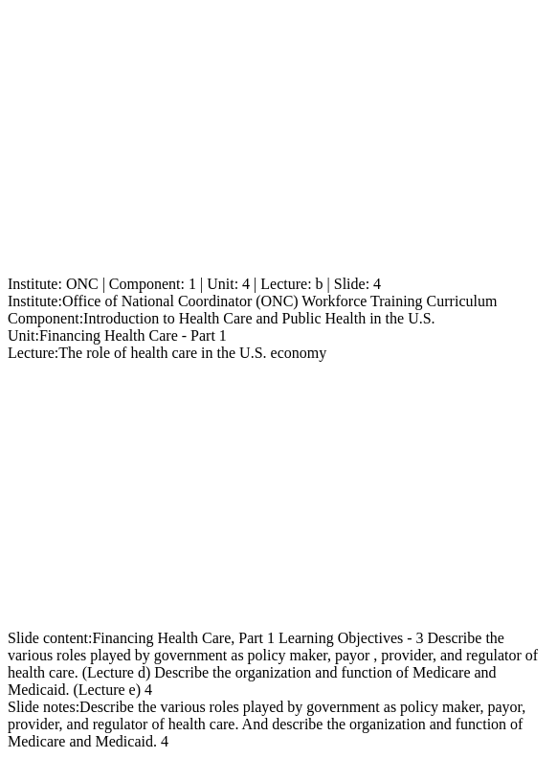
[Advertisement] (278, 142)
